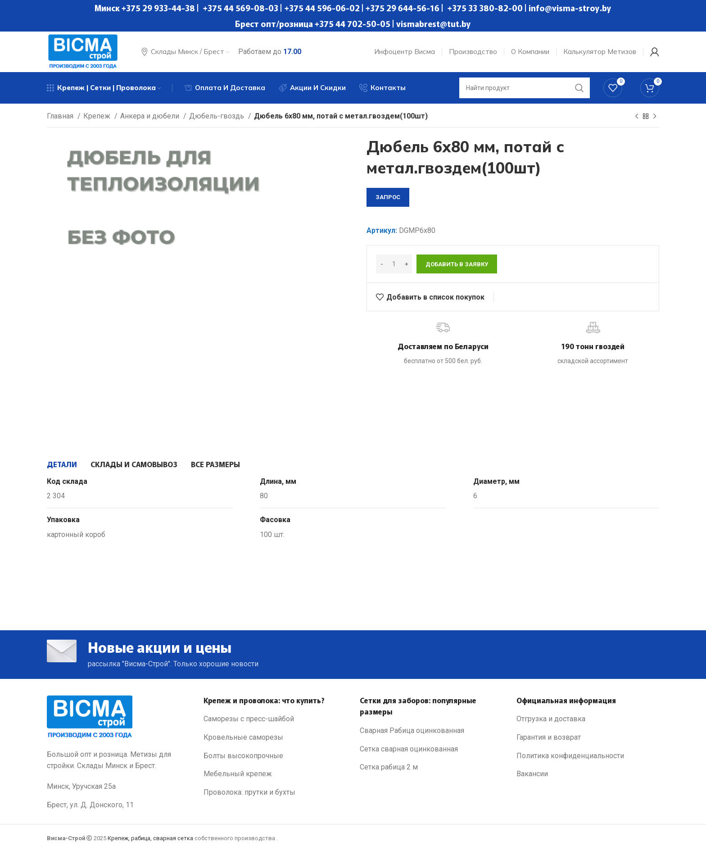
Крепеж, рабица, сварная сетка (150, 838)
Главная (61, 116)
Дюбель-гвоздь (217, 116)
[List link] (275, 719)
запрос (388, 197)
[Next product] (654, 116)
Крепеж (97, 116)
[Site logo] (83, 51)
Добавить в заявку (456, 264)
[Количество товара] (394, 264)
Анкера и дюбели (150, 116)
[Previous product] (636, 116)
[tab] (62, 464)
